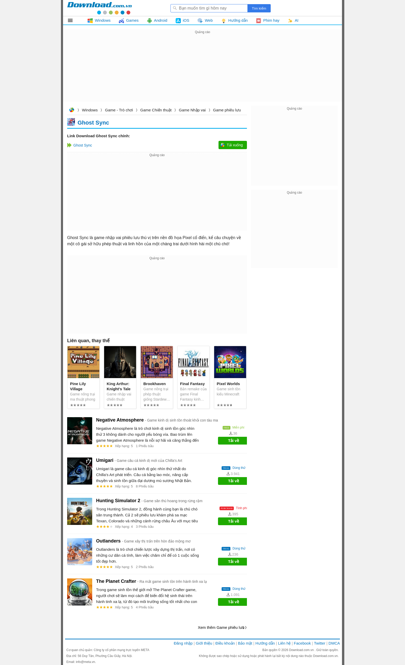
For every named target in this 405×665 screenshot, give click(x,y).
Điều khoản (225, 643)
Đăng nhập (183, 643)
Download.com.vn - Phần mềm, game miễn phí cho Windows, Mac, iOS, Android (99, 8)
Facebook (302, 643)
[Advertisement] (202, 71)
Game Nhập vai (192, 110)
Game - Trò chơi (119, 110)
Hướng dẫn (265, 643)
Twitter (319, 643)
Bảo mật (245, 643)
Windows (90, 110)
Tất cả (73, 20)
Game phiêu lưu (227, 110)
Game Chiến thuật (156, 110)
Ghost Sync (93, 122)
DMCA (334, 643)
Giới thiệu (204, 643)
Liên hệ (284, 643)
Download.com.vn (71, 110)
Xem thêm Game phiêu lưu (221, 627)
